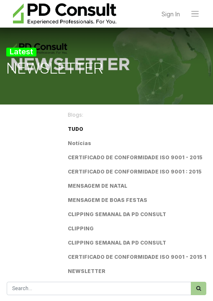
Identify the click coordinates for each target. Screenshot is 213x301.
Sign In (171, 14)
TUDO (75, 129)
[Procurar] (198, 288)
